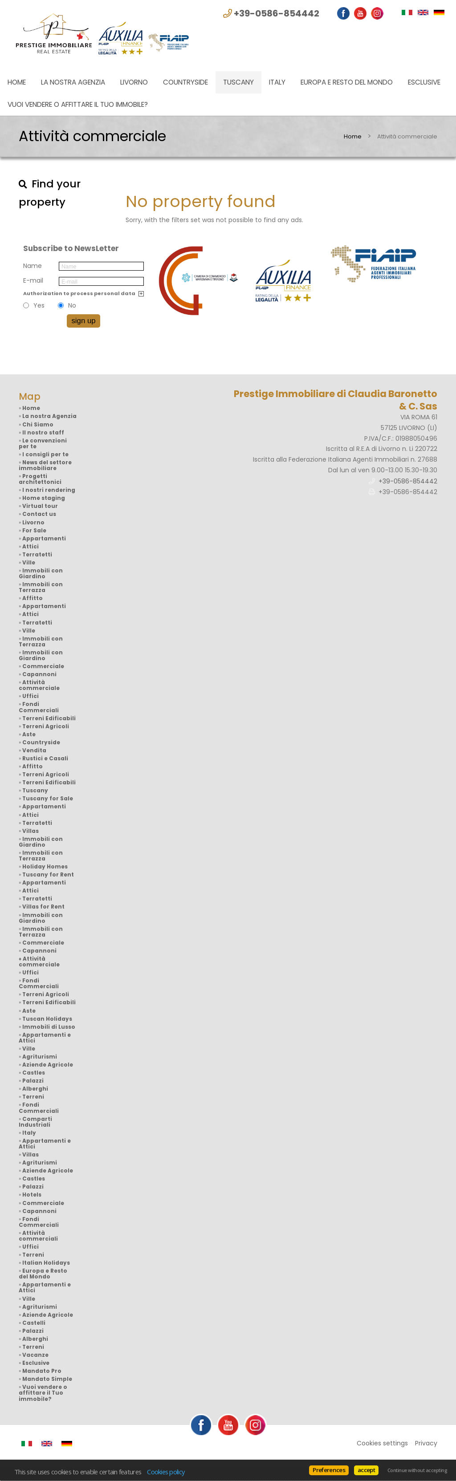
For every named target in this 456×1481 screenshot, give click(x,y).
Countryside (185, 82)
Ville (28, 562)
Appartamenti (44, 538)
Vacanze (35, 1355)
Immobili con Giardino (41, 573)
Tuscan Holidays (47, 1018)
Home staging (43, 498)
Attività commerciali (38, 1235)
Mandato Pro (41, 1371)
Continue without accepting (417, 1470)
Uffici (30, 696)
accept (366, 1470)
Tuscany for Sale (47, 798)
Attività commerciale (39, 685)
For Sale (34, 530)
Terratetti (37, 554)
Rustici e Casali (45, 758)
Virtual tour (40, 506)
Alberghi (35, 1088)
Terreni (33, 1096)
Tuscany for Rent (48, 874)
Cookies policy (165, 1471)
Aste (29, 734)
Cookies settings (382, 1443)
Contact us (39, 514)
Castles (33, 1072)
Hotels (31, 1194)
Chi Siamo (37, 424)
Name (32, 265)
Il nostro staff (43, 432)
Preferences (329, 1470)
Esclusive (424, 82)
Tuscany (238, 82)
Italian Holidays (46, 1262)
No (72, 305)
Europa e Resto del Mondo (347, 82)
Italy (277, 82)
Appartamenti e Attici (45, 1037)
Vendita (34, 750)
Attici (30, 546)
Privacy (426, 1443)
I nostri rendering (48, 490)
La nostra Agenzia (73, 82)
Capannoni (39, 674)
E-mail (33, 280)
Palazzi (33, 1080)
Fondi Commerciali (39, 707)
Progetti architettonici (40, 479)
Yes (39, 305)
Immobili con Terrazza (41, 587)
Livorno (134, 82)
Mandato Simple (47, 1379)
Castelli (33, 1323)
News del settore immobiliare (45, 465)
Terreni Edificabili (49, 718)
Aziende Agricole (47, 1064)
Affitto (32, 598)
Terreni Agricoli (45, 726)
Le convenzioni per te (43, 443)
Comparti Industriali (35, 1122)
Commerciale (43, 666)
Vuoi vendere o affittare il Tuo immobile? (78, 104)
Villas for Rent (43, 906)
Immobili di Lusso (48, 1027)
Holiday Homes (45, 866)
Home (17, 82)
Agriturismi (39, 1056)
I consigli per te (45, 454)
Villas (30, 831)
